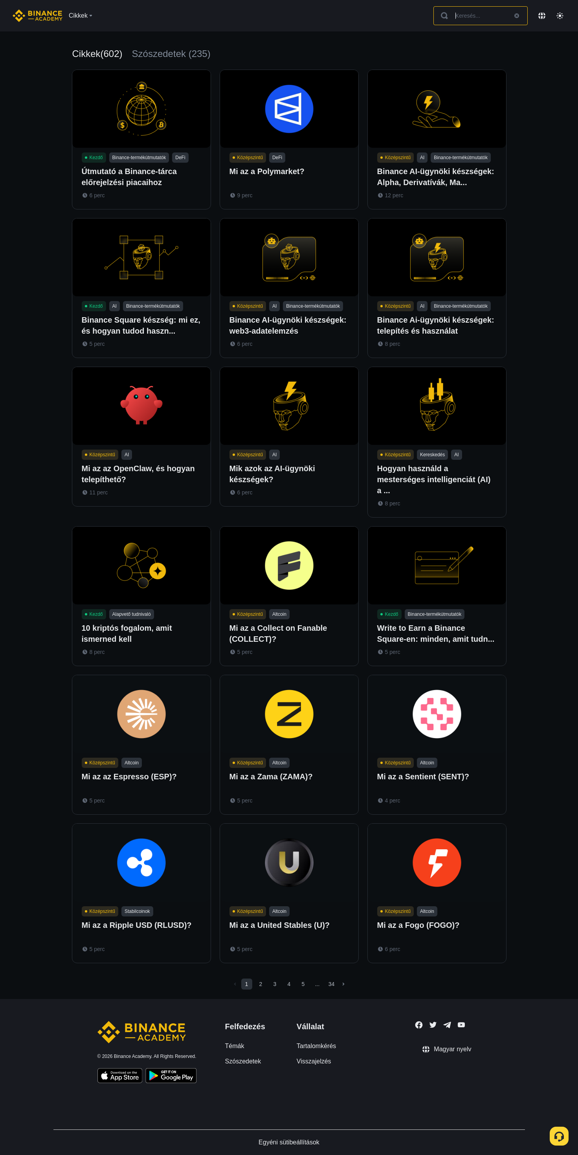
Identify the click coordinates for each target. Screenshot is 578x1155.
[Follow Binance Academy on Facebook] (419, 1025)
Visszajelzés (314, 1061)
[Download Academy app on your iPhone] (120, 1076)
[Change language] (541, 16)
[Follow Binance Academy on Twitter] (433, 1025)
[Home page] (37, 15)
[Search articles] (480, 15)
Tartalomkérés (316, 1046)
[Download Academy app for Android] (170, 1076)
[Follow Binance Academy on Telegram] (447, 1024)
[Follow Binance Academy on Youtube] (461, 1024)
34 (331, 984)
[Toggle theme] (560, 16)
